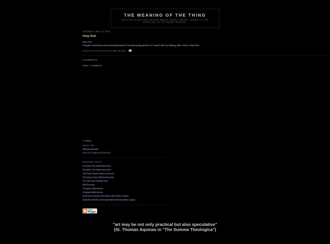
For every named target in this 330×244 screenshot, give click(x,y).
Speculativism (90, 149)
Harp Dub (87, 42)
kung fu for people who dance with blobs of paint (105, 196)
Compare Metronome (93, 188)
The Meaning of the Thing (165, 15)
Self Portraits (89, 184)
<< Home (87, 141)
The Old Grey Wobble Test (95, 181)
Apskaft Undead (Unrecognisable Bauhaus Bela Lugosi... (110, 199)
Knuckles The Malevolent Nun (97, 166)
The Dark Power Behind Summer (98, 173)
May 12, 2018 (119, 51)
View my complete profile (97, 153)
